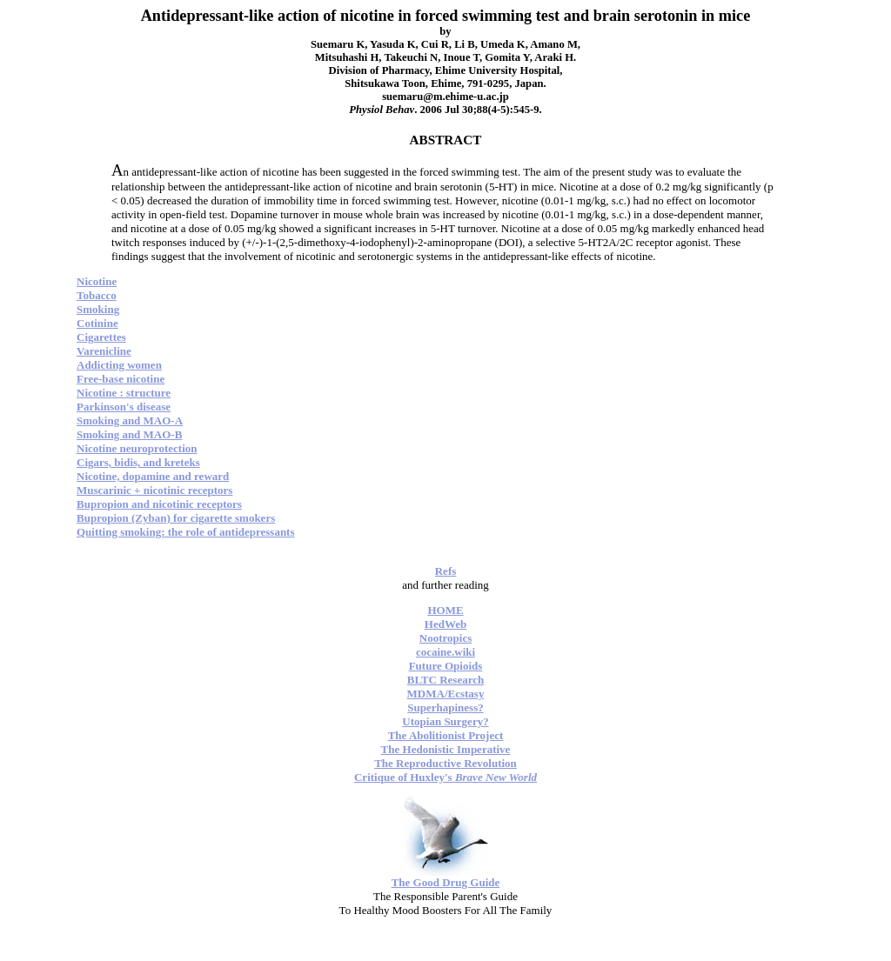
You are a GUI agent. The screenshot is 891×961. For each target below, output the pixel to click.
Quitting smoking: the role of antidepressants (186, 531)
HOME (445, 610)
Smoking (98, 309)
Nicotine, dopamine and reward (153, 476)
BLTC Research (445, 679)
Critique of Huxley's (445, 777)
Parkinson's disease (124, 406)
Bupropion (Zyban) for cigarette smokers (176, 517)
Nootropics (445, 637)
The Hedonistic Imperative (446, 749)
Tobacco (97, 295)
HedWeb (445, 624)
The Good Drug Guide (446, 882)
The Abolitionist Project (446, 735)
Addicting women (119, 364)
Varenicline (104, 350)
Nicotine (97, 281)
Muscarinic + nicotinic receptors (154, 490)
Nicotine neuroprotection (137, 448)
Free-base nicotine (120, 378)
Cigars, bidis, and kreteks (138, 462)
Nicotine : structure (124, 392)
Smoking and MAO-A (130, 420)
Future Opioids (446, 665)
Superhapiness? (445, 707)
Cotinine (97, 323)
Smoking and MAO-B (129, 434)
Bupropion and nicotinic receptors (159, 504)
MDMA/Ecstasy (446, 693)
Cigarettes (101, 337)
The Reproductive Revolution (445, 763)
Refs (446, 570)
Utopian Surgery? (445, 721)
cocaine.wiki (445, 651)
